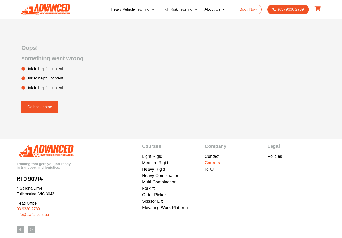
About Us (215, 9)
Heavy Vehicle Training (133, 9)
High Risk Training (180, 9)
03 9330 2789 (28, 209)
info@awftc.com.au (33, 215)
